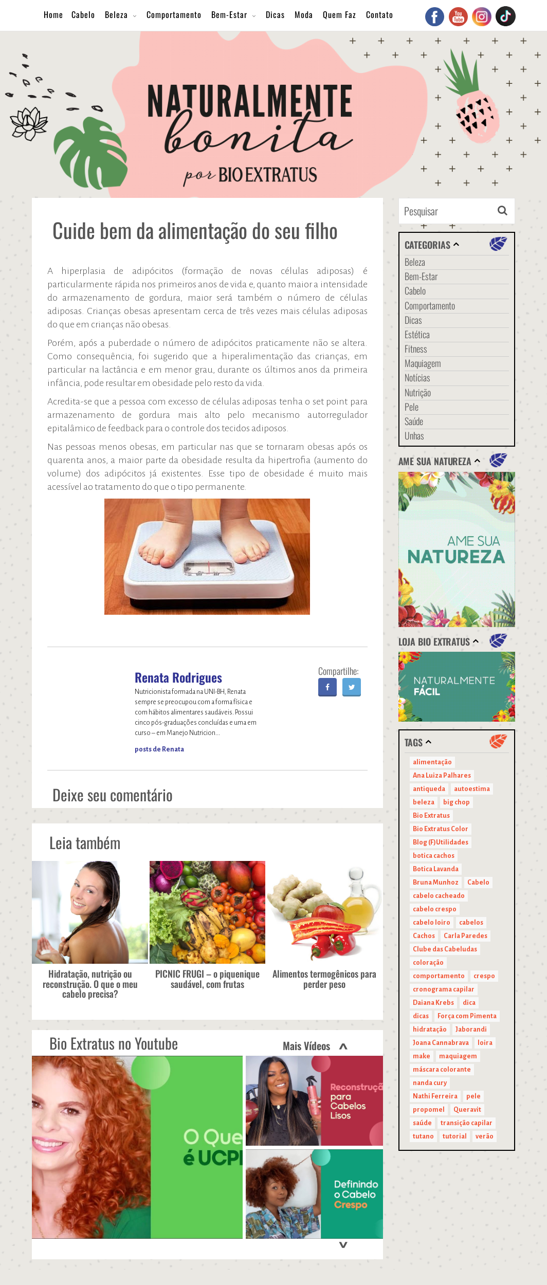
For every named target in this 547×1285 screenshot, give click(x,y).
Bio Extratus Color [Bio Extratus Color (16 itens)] (440, 829)
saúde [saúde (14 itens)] (422, 1123)
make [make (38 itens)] (421, 1056)
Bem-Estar (229, 14)
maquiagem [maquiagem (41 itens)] (458, 1056)
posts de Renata (159, 749)
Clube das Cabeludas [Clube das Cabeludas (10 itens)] (445, 949)
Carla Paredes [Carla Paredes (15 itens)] (465, 936)
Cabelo (83, 14)
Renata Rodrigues (178, 677)
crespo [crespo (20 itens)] (484, 976)
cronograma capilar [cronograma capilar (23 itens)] (444, 989)
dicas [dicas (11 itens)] (421, 1016)
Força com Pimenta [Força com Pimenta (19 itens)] (467, 1016)
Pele (411, 406)
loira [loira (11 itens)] (485, 1043)
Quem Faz (339, 14)
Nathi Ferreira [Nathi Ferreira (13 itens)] (435, 1096)
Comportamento (174, 14)
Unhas (414, 435)
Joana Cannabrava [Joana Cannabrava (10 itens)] (441, 1043)
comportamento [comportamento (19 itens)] (439, 976)
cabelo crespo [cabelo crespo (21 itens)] (435, 909)
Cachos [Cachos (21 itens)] (424, 936)
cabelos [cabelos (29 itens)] (471, 922)
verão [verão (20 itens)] (485, 1136)
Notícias (417, 377)
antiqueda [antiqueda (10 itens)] (429, 789)
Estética (417, 334)
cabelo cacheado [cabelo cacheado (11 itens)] (439, 896)
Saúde (414, 421)
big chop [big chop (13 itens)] (456, 802)
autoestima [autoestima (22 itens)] (472, 789)
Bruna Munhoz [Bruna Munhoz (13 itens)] (436, 882)
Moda (304, 14)
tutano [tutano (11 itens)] (423, 1136)
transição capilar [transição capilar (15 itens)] (467, 1123)
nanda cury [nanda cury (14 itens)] (430, 1083)
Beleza (116, 14)
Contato (379, 14)
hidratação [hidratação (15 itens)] (430, 1029)
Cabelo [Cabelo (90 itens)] (478, 882)
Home (53, 14)
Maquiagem (423, 363)
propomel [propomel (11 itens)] (429, 1109)
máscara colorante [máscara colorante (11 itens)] (442, 1069)
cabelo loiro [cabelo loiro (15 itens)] (431, 922)
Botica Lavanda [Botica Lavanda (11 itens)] (436, 869)
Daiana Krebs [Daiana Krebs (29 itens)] (433, 1002)
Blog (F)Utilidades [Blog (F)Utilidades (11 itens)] (440, 842)
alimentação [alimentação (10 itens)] (432, 762)
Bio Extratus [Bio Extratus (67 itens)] (431, 815)
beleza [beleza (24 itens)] (423, 802)
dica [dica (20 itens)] (469, 1002)
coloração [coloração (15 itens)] (428, 962)
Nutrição (418, 392)
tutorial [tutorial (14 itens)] (455, 1136)
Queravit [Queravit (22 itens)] (467, 1109)
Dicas (275, 14)
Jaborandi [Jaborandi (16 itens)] (471, 1029)
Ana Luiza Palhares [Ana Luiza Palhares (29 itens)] (442, 775)
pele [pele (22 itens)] (473, 1096)
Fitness (416, 348)
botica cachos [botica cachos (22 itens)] (433, 855)
